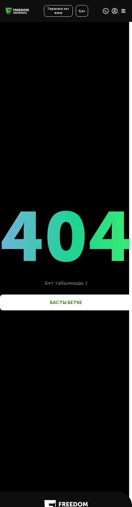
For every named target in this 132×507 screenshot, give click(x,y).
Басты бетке (66, 302)
